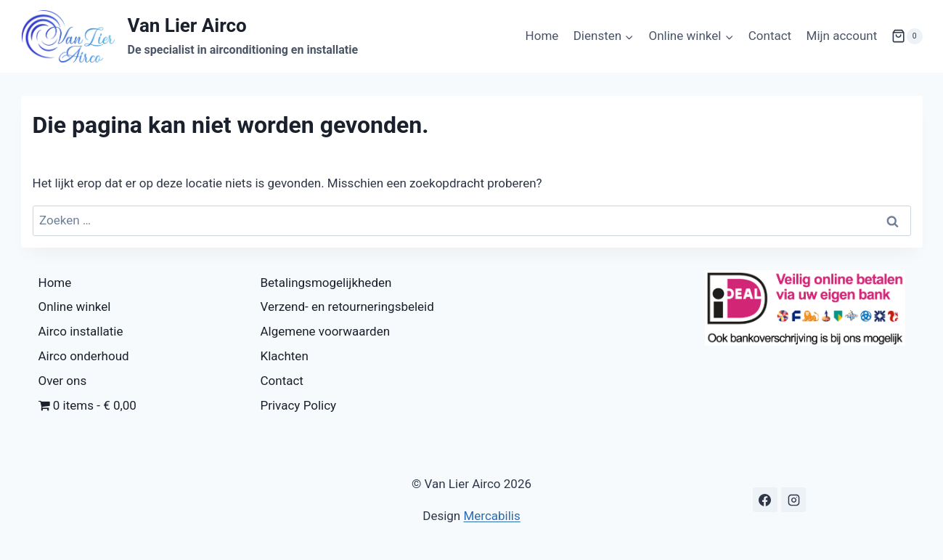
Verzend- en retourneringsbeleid (347, 306)
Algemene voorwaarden (326, 331)
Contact (769, 35)
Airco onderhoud (83, 356)
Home (542, 35)
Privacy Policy (299, 405)
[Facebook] (765, 499)
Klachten (285, 356)
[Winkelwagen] (906, 36)
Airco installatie (80, 331)
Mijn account (842, 35)
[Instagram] (793, 499)
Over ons (62, 380)
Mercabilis (491, 515)
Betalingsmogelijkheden (326, 282)
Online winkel (74, 306)
